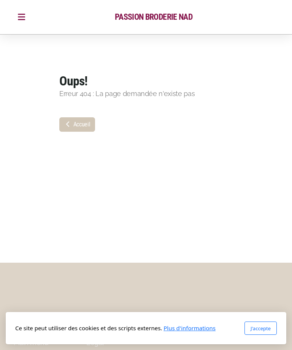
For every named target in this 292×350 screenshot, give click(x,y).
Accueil (77, 124)
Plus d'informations (189, 328)
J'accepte (261, 328)
